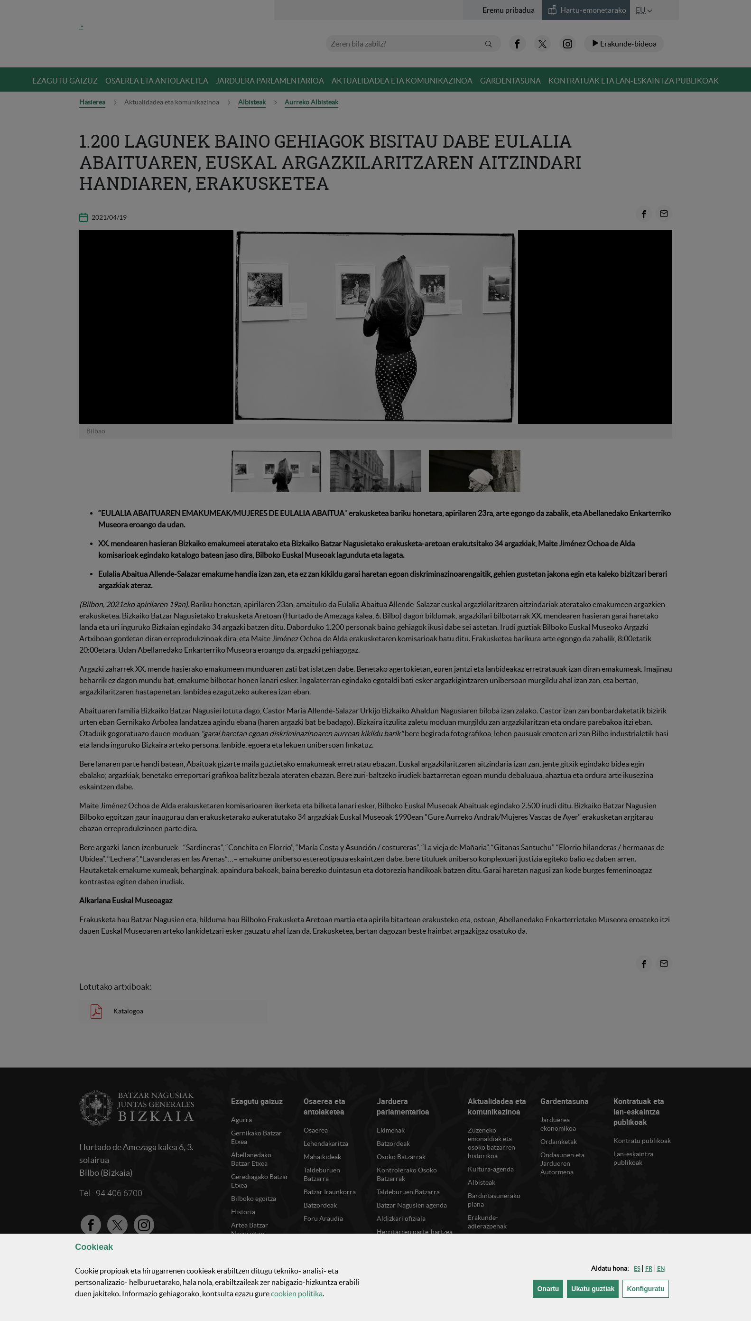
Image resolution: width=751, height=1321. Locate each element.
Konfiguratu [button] (647, 1288)
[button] (637, 1268)
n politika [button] (297, 1293)
